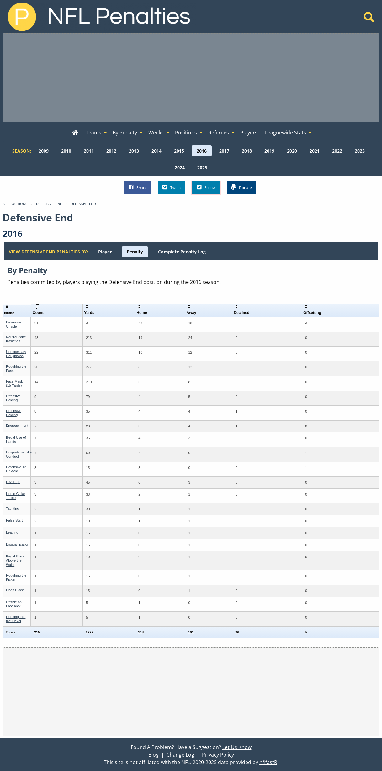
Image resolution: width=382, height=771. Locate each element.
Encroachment (17, 425)
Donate (241, 187)
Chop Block (15, 590)
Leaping (12, 532)
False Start (14, 520)
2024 (180, 168)
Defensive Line (49, 203)
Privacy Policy (218, 754)
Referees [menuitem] (218, 132)
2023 (360, 151)
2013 (134, 151)
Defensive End (83, 203)
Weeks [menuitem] (156, 132)
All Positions (15, 203)
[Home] (369, 18)
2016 (202, 151)
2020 (292, 151)
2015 (179, 151)
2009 (44, 151)
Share (138, 187)
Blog (153, 754)
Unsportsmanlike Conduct (19, 454)
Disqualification (17, 544)
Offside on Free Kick (14, 604)
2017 (224, 151)
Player (105, 252)
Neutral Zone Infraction (16, 339)
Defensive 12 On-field (16, 469)
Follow (206, 187)
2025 (202, 168)
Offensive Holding (13, 398)
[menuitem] (75, 133)
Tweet (171, 187)
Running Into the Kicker (15, 619)
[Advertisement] (191, 78)
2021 (315, 151)
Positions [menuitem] (186, 132)
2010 (66, 151)
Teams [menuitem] (93, 132)
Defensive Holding (13, 413)
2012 (111, 151)
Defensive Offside (13, 324)
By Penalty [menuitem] (125, 132)
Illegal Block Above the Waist (15, 560)
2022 (337, 151)
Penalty (135, 252)
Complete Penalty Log (182, 252)
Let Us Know (237, 747)
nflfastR (268, 762)
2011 (89, 151)
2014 (156, 151)
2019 (269, 151)
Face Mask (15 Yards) (14, 383)
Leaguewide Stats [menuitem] (285, 132)
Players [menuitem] (248, 132)
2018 (247, 151)
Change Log (180, 754)
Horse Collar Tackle (15, 496)
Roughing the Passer (16, 368)
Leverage (13, 482)
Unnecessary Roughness (16, 354)
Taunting (12, 508)
